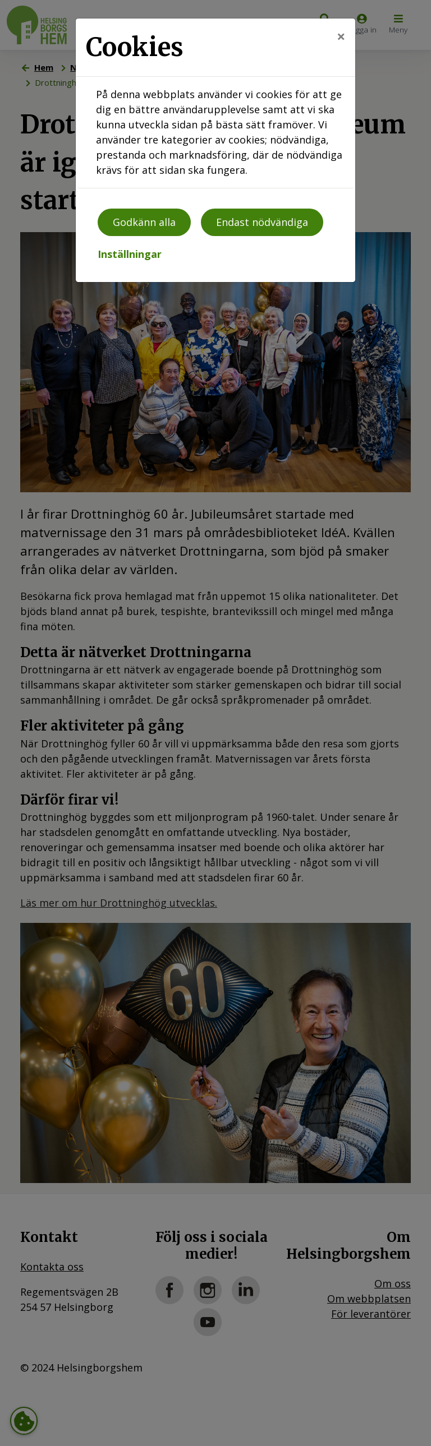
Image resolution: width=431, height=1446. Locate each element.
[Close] (341, 36)
